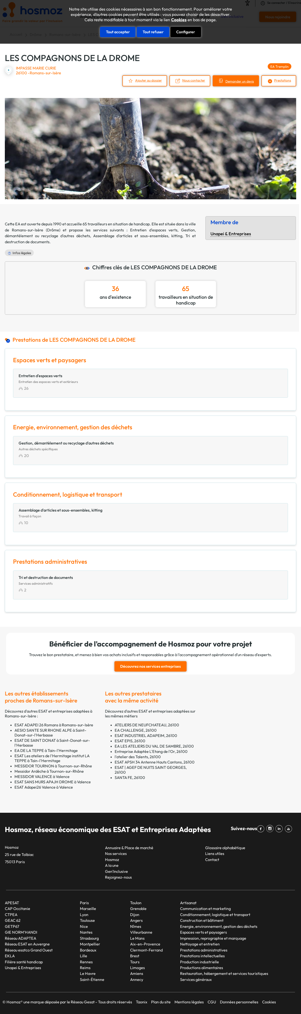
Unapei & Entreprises (230, 233)
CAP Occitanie (17, 908)
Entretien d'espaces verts (154, 230)
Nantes (86, 932)
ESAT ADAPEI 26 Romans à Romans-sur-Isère (53, 724)
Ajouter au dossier (148, 80)
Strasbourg (89, 938)
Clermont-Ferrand (146, 950)
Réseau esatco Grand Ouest (29, 950)
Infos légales (22, 253)
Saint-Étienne (92, 979)
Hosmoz (112, 859)
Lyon (84, 914)
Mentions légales (189, 1002)
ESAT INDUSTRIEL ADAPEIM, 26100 (146, 735)
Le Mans (137, 938)
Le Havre (88, 973)
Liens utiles (214, 853)
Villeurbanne (141, 932)
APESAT (12, 902)
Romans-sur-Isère (27, 230)
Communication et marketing (205, 908)
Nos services (116, 853)
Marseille (88, 908)
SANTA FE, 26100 (130, 777)
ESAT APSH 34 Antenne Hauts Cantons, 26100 (155, 762)
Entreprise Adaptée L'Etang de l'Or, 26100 (151, 751)
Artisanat (188, 902)
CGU (212, 1002)
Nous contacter (193, 80)
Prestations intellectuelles (202, 955)
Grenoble (138, 908)
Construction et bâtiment (202, 920)
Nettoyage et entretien (200, 944)
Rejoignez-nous (118, 877)
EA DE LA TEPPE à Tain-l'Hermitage (46, 750)
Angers (136, 920)
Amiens (136, 973)
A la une (112, 865)
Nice (84, 926)
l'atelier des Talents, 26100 (138, 756)
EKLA (10, 955)
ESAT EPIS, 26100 (130, 740)
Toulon (135, 902)
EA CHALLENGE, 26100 (136, 730)
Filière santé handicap (24, 961)
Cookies (179, 19)
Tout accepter (118, 31)
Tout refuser (153, 31)
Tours (135, 961)
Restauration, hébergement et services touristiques (224, 973)
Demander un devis (239, 81)
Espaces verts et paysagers (203, 932)
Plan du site (161, 1002)
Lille (83, 955)
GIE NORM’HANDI (21, 932)
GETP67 (12, 926)
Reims (85, 967)
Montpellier (90, 944)
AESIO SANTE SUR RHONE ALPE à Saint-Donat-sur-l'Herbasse (50, 732)
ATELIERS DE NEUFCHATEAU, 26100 (147, 724)
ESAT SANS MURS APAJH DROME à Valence (52, 781)
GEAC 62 (13, 920)
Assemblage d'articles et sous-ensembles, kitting (137, 235)
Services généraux (196, 979)
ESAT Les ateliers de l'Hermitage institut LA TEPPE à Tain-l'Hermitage (52, 758)
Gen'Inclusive (116, 871)
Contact (212, 859)
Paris (84, 902)
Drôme (53, 230)
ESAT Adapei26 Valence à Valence (43, 787)
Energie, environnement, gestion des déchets (218, 926)
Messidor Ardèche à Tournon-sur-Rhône (49, 771)
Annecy (136, 979)
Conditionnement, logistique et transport (215, 914)
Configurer (185, 31)
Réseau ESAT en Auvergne (27, 944)
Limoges (137, 967)
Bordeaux (88, 950)
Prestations (282, 80)
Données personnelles (239, 1002)
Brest (134, 955)
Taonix (141, 1002)
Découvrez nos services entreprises (150, 666)
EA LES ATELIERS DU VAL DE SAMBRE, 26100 (154, 746)
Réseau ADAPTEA (20, 938)
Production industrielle (199, 961)
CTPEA (11, 914)
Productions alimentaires (201, 967)
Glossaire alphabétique (225, 847)
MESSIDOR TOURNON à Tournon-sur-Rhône (53, 766)
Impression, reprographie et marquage (213, 938)
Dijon (134, 914)
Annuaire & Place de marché (129, 847)
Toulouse (87, 920)
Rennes (86, 961)
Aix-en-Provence (145, 944)
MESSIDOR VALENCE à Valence (42, 776)
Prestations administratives (203, 950)
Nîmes (135, 926)
